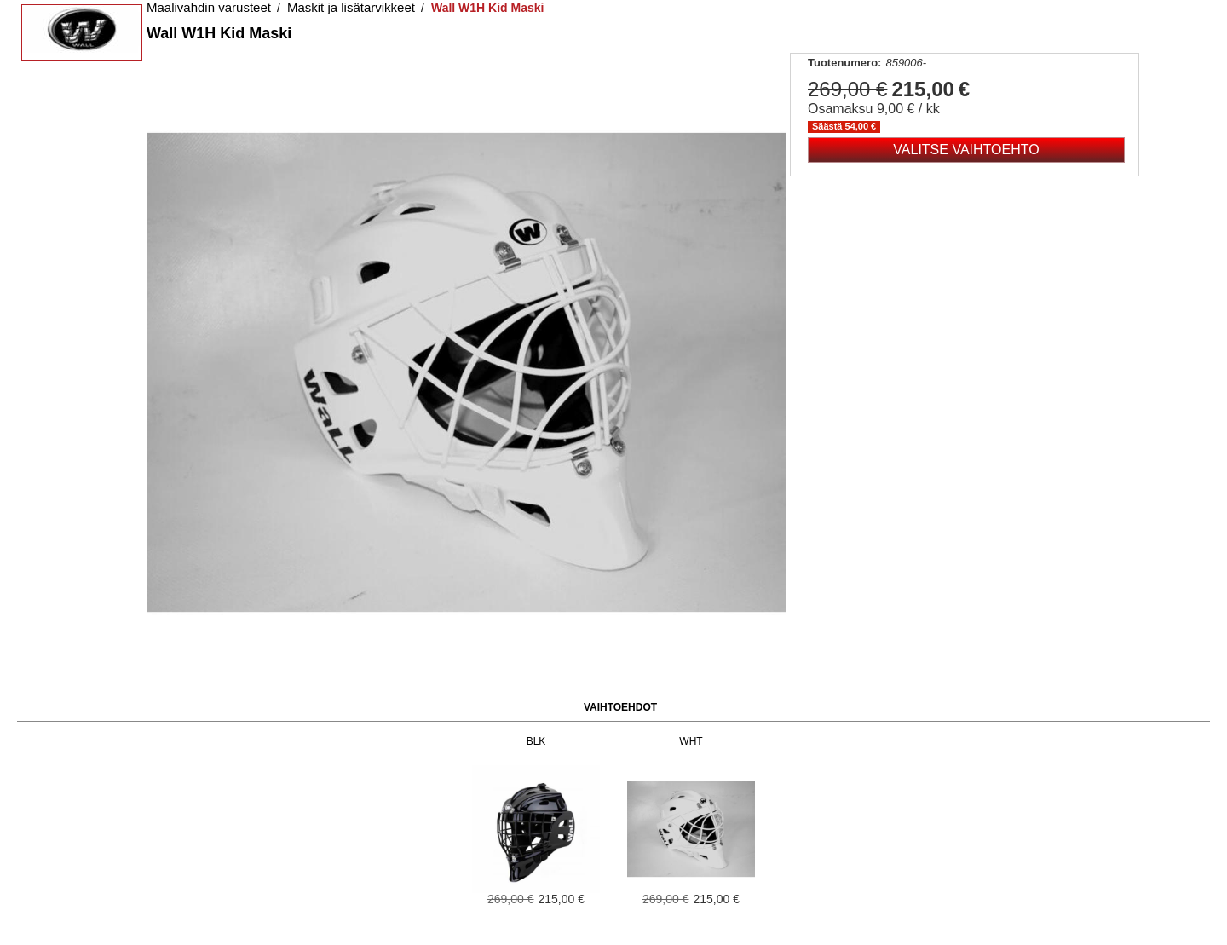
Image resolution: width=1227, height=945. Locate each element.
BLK (536, 741)
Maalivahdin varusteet (209, 7)
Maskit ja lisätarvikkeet (351, 7)
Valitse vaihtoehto (966, 149)
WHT (690, 741)
